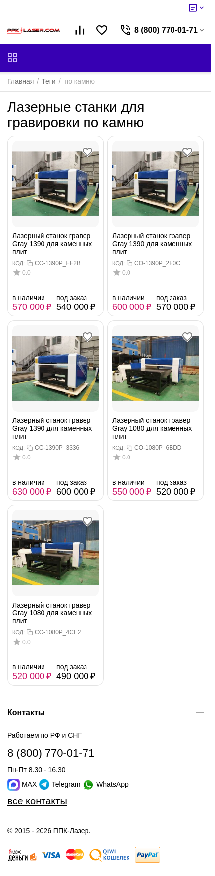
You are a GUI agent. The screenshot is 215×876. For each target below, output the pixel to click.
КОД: (18, 263)
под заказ (71, 298)
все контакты (37, 801)
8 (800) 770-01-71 (50, 753)
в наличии (28, 298)
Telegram (60, 784)
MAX (23, 784)
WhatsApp (105, 784)
